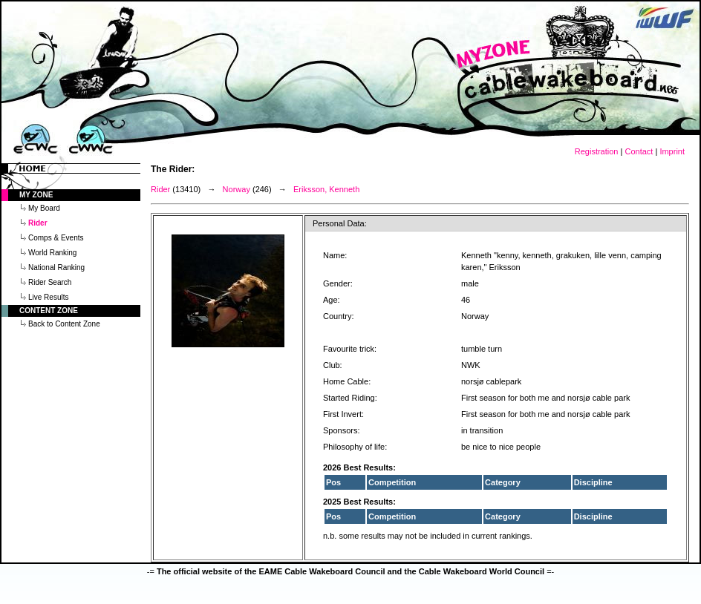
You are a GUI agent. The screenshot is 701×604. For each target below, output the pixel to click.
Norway (236, 189)
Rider (160, 189)
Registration (597, 151)
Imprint (672, 151)
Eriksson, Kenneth (326, 189)
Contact (639, 151)
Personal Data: (340, 223)
